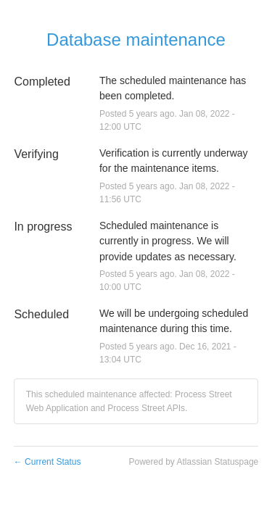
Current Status (47, 462)
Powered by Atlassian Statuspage (193, 462)
